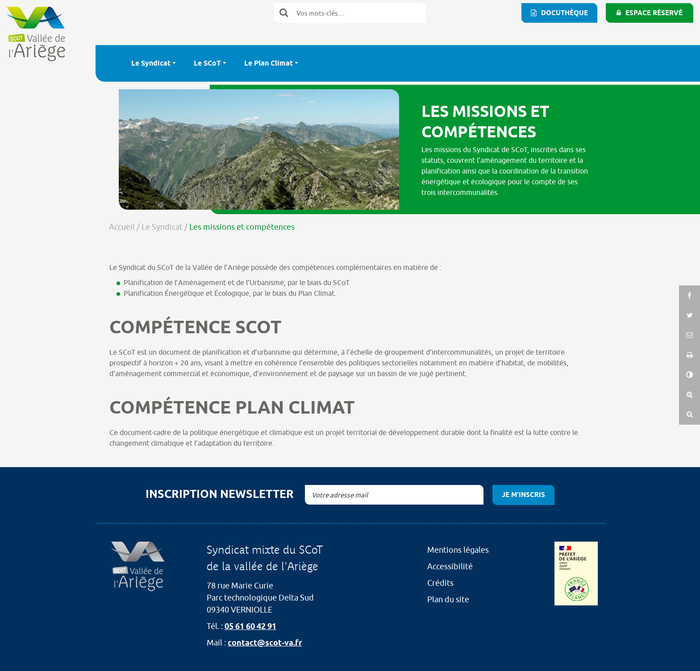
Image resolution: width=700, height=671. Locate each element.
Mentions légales (458, 550)
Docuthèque (564, 13)
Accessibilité (450, 566)
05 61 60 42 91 (250, 626)
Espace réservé (654, 13)
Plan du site (448, 599)
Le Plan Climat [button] (268, 63)
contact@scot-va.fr (265, 642)
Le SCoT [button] (207, 63)
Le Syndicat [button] (151, 63)
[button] (689, 356)
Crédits (440, 583)
